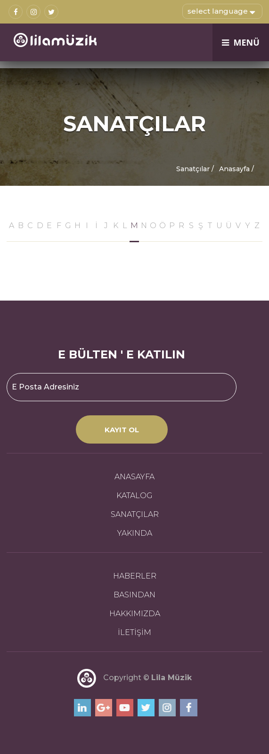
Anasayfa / (236, 169)
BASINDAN (134, 594)
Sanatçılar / (195, 169)
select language (221, 11)
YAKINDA (134, 533)
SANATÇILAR (135, 514)
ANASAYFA (134, 476)
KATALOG (134, 495)
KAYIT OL (122, 429)
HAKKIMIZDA (134, 613)
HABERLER (134, 575)
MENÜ (241, 42)
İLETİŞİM (134, 632)
